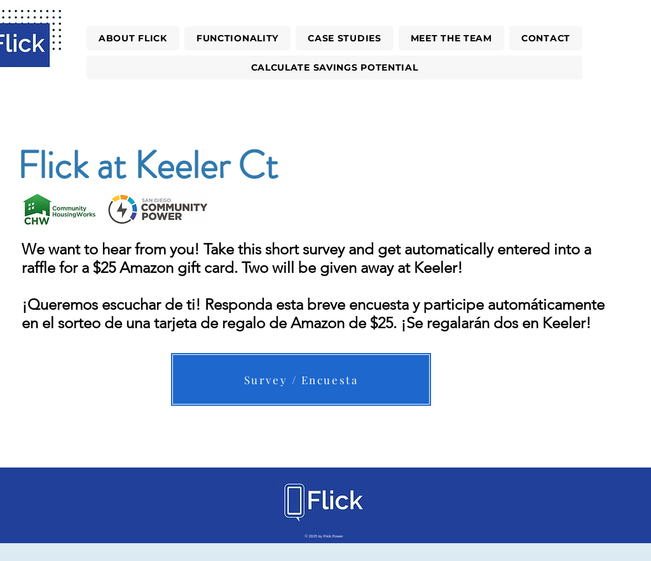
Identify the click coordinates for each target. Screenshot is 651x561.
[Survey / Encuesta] (301, 379)
